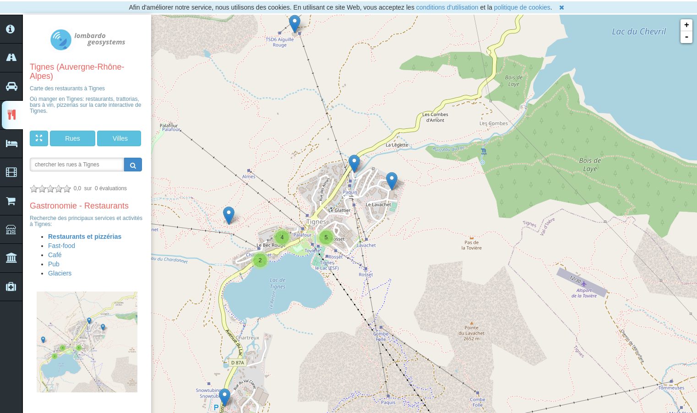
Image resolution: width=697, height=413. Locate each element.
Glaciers (59, 273)
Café (55, 255)
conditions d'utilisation (447, 7)
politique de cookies (522, 7)
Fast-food (61, 245)
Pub (54, 264)
